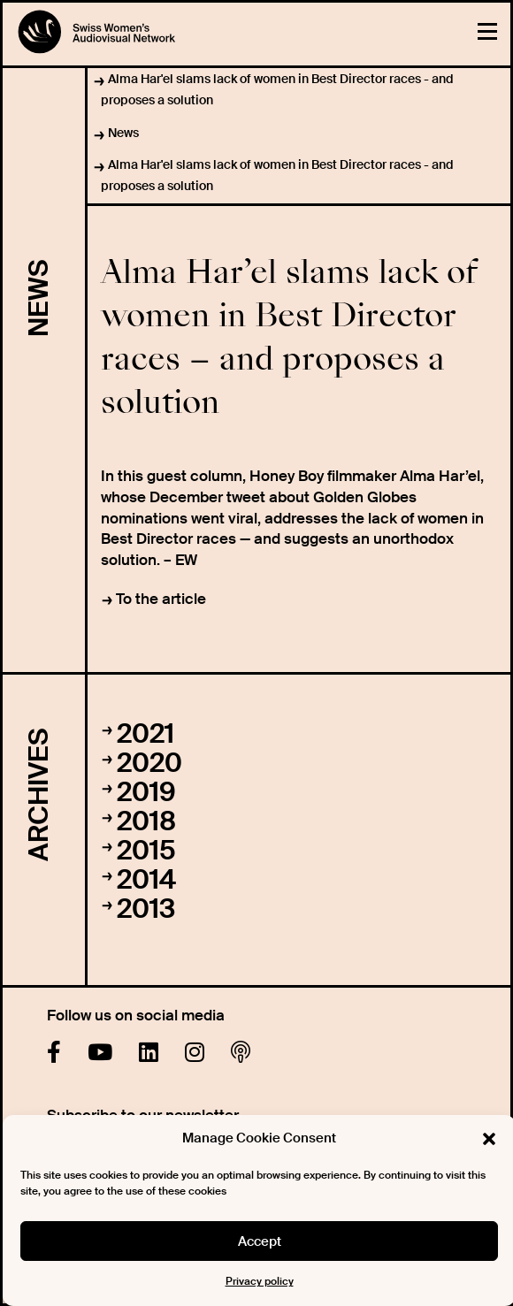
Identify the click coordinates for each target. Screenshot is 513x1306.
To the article (161, 598)
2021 (145, 733)
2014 (146, 879)
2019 (146, 792)
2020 (149, 762)
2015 (146, 850)
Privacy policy (260, 1281)
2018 (146, 821)
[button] (489, 1139)
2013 (146, 908)
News (123, 133)
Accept (259, 1241)
